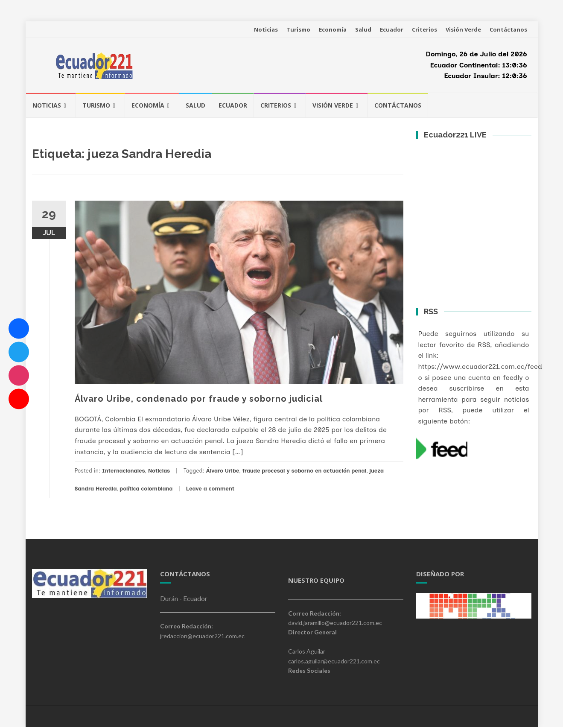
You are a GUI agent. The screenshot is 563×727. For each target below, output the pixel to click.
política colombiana (146, 488)
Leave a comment (210, 488)
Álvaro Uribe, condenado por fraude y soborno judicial (199, 399)
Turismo (298, 29)
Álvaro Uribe (222, 470)
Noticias (266, 29)
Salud (363, 29)
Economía (333, 29)
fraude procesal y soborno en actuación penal (304, 470)
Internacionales (123, 470)
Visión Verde (463, 29)
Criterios (424, 29)
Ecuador (391, 29)
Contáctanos (508, 29)
